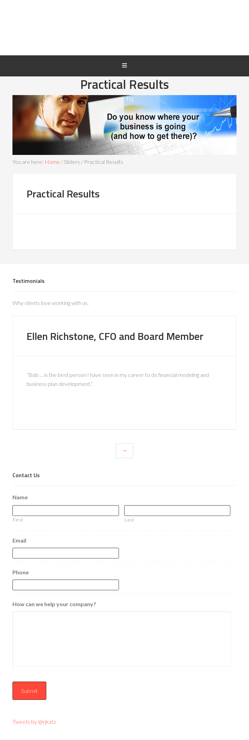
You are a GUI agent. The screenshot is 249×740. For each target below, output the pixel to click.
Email (19, 540)
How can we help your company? (54, 604)
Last (129, 519)
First (18, 519)
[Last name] (177, 510)
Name (20, 497)
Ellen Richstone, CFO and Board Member (115, 336)
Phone (20, 572)
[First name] (65, 510)
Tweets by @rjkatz (34, 721)
